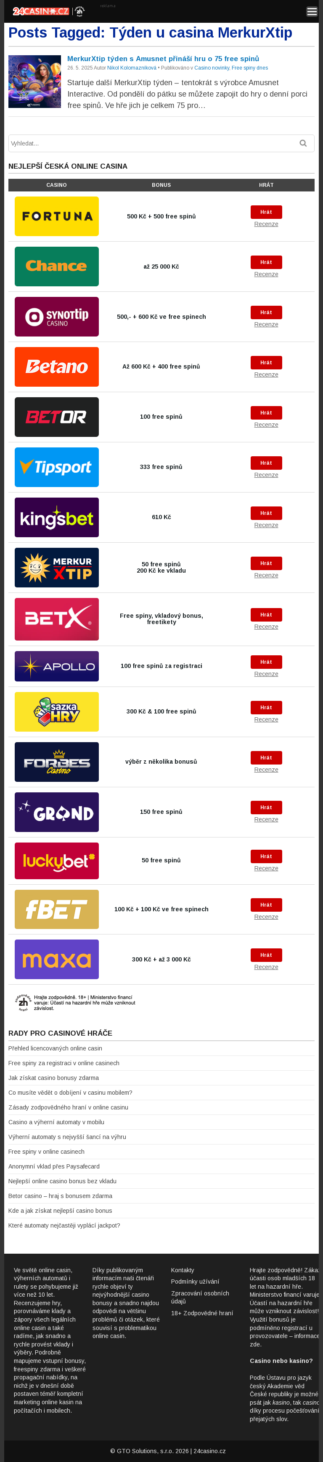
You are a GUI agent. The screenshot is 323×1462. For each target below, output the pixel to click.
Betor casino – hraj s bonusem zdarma (60, 1196)
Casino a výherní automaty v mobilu (56, 1122)
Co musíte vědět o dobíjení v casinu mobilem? (70, 1092)
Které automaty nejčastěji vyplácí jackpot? (64, 1225)
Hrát (266, 212)
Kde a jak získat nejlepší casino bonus (60, 1210)
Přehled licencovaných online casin (55, 1048)
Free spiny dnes (250, 68)
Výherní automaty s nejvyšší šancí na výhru (67, 1137)
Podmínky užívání (195, 1281)
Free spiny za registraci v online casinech (63, 1063)
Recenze (266, 224)
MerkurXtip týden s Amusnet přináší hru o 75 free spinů (163, 59)
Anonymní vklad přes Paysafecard (54, 1166)
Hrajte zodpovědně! (276, 1270)
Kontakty (182, 1270)
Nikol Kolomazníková (131, 68)
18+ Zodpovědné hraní (202, 1313)
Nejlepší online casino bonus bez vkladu (62, 1181)
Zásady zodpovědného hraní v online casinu (68, 1107)
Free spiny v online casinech (46, 1151)
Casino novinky (211, 68)
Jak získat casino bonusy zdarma (53, 1077)
